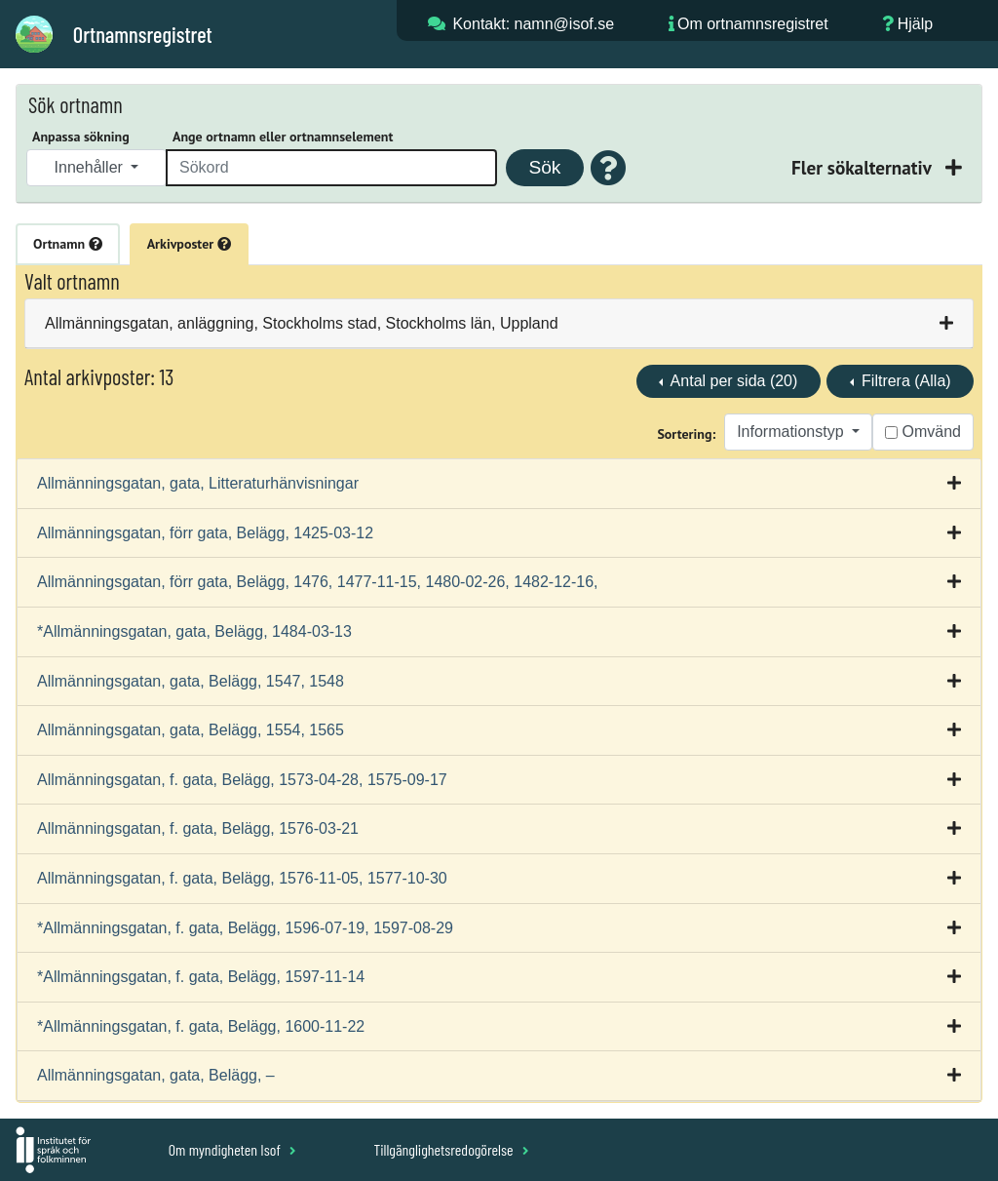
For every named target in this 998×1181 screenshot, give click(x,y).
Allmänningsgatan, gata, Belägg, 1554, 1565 (190, 730)
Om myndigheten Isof (232, 1149)
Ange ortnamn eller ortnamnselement (283, 136)
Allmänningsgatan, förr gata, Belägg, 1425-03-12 (205, 533)
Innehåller (91, 167)
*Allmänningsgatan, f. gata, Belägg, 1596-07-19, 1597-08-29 (245, 928)
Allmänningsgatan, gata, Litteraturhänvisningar (198, 483)
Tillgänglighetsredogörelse (450, 1149)
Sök (544, 167)
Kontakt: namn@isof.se (533, 24)
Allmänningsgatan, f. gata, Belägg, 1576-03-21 (198, 828)
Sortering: (686, 434)
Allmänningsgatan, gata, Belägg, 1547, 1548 (190, 681)
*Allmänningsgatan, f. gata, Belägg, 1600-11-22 (201, 1026)
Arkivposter (189, 244)
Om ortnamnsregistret (752, 24)
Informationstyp (792, 431)
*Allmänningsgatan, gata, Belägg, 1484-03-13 (194, 631)
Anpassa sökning (81, 136)
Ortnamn (67, 244)
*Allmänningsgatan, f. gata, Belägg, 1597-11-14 (201, 976)
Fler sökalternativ (863, 167)
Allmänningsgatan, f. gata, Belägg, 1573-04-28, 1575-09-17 (242, 779)
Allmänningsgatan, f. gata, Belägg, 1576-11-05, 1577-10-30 (242, 878)
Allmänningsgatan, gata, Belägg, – (156, 1075)
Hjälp (915, 24)
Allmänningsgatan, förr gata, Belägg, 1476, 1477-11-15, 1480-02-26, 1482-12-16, (317, 581)
